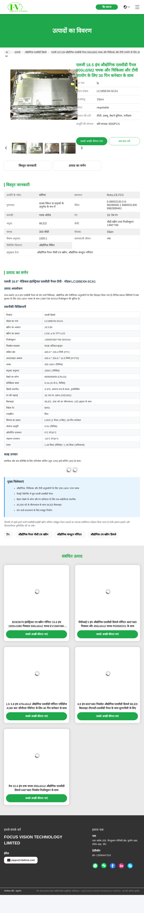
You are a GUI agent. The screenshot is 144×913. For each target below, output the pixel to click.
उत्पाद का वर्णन (77, 165)
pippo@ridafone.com (21, 860)
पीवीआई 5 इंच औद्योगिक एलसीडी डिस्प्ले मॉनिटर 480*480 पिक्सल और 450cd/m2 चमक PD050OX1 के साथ (107, 624)
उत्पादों (17, 52)
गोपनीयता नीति (9, 891)
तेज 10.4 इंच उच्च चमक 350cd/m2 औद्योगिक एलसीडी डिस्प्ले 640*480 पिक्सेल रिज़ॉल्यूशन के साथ (37, 788)
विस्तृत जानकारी (27, 165)
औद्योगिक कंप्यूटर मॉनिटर (69, 534)
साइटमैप (18, 891)
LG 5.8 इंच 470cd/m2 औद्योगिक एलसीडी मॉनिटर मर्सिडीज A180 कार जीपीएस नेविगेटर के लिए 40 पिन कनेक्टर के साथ (36, 706)
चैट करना (106, 7)
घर (6, 52)
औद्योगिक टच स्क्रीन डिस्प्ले (103, 534)
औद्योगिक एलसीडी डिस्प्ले (35, 52)
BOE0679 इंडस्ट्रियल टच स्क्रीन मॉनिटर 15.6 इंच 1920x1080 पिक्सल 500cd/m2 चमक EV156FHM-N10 (36, 624)
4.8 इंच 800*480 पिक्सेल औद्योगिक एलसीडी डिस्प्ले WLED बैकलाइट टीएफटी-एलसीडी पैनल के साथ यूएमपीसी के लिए (107, 706)
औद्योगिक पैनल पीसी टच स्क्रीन (33, 534)
